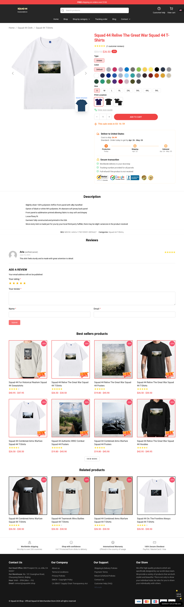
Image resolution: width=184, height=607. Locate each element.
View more (92, 459)
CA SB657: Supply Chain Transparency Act (70, 583)
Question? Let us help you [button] (171, 604)
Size (96, 86)
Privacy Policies (58, 576)
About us (56, 568)
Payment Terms (101, 572)
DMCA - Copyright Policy (62, 580)
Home (12, 28)
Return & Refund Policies (104, 576)
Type (96, 56)
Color (96, 65)
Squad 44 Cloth (25, 28)
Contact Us (99, 580)
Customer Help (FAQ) (103, 583)
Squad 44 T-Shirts (44, 28)
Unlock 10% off (178, 595)
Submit (15, 322)
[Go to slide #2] (56, 120)
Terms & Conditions (60, 572)
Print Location (100, 95)
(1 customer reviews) (115, 46)
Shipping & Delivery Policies (105, 568)
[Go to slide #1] (42, 120)
